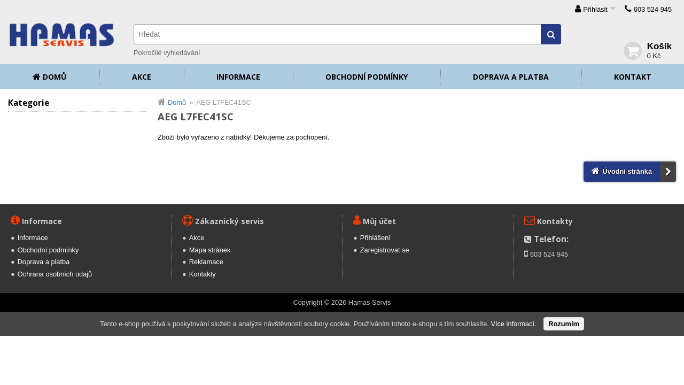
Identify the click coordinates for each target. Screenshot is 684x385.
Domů (55, 77)
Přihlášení (375, 238)
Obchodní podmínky (366, 77)
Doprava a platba (511, 77)
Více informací (512, 324)
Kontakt (632, 77)
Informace (238, 77)
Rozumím (563, 324)
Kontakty (202, 274)
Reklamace (206, 262)
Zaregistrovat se (384, 250)
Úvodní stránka (627, 171)
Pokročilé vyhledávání (167, 53)
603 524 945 (653, 9)
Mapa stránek (210, 250)
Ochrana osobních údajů (55, 274)
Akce (141, 77)
